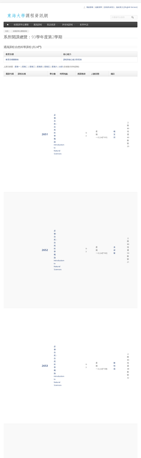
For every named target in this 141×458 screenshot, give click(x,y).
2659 (9, 198)
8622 (9, 401)
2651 (9, 83)
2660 (9, 212)
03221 (115, 368)
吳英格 (81, 302)
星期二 (25, 66)
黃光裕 (81, 126)
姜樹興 (81, 198)
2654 (9, 126)
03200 (115, 79)
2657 (9, 169)
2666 (9, 289)
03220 (115, 288)
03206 (115, 208)
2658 (9, 184)
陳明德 (81, 112)
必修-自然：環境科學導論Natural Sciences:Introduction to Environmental (31, 401)
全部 (61, 66)
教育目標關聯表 (12, 59)
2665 (9, 278)
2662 (9, 240)
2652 (9, 98)
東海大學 (6, 455)
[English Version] (130, 7)
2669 (9, 335)
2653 (9, 112)
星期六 (54, 66)
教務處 (51, 455)
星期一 (17, 66)
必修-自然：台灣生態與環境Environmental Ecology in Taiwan (29, 360)
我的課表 (89, 7)
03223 (115, 259)
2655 (9, 141)
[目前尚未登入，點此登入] (114, 7)
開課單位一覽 (65, 431)
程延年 (81, 290)
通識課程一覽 (65, 434)
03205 (115, 397)
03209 (115, 357)
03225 (115, 345)
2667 (9, 302)
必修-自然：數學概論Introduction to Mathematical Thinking (30, 302)
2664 (9, 264)
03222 (115, 296)
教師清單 (63, 447)
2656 (9, 155)
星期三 (32, 66)
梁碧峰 (81, 251)
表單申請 (84, 24)
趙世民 (81, 264)
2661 (9, 227)
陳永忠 (81, 155)
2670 (9, 348)
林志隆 (81, 387)
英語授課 (52, 24)
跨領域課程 (68, 24)
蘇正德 (81, 184)
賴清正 (81, 348)
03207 (115, 237)
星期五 (47, 66)
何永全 (81, 240)
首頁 (61, 428)
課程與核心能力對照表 (72, 59)
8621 (9, 387)
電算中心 (42, 455)
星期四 (39, 66)
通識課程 (37, 24)
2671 (9, 360)
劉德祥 (81, 373)
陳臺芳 (81, 141)
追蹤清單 (98, 7)
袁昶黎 (81, 98)
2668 (9, 320)
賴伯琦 (81, 360)
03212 (115, 331)
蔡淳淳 (81, 336)
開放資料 (63, 444)
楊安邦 (81, 83)
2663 (9, 251)
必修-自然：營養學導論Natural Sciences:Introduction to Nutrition (31, 184)
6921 (9, 372)
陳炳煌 (81, 401)
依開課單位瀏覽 (21, 24)
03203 (115, 179)
